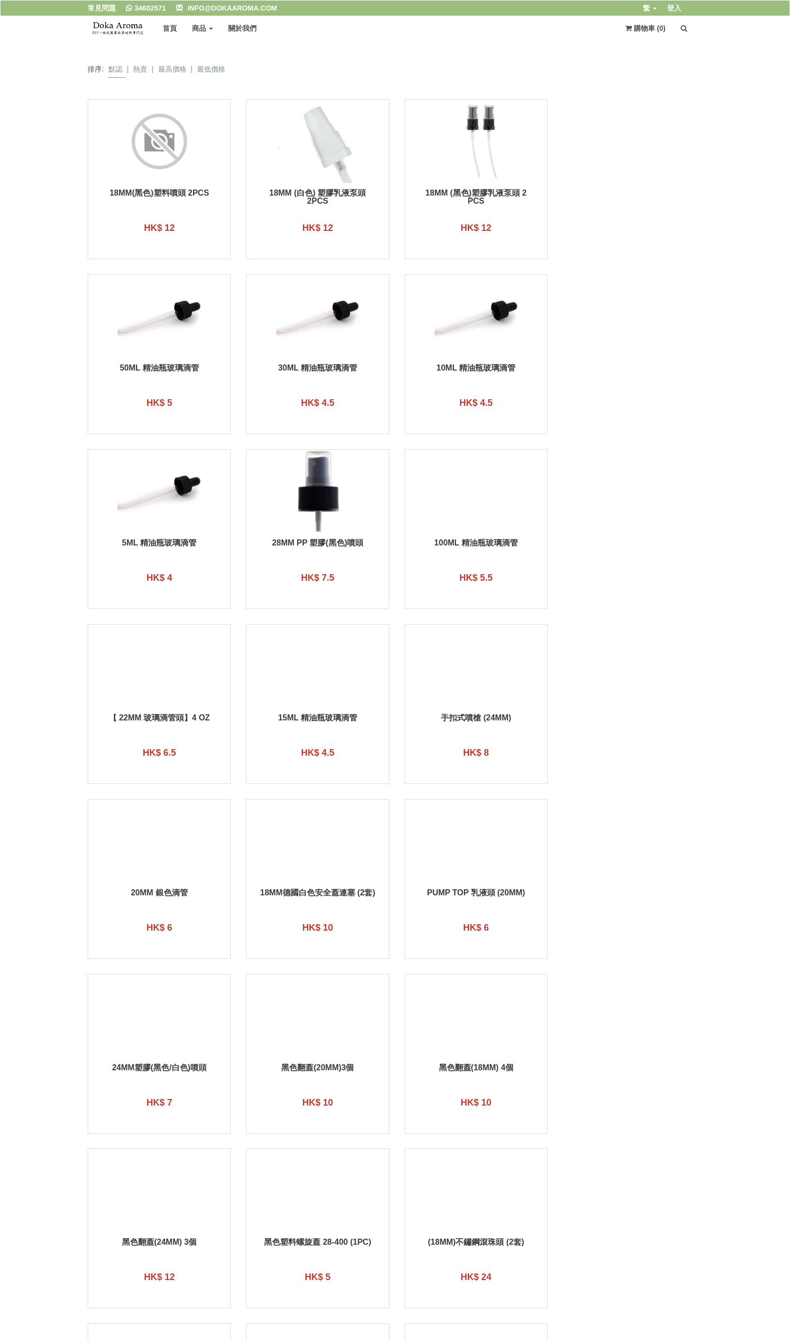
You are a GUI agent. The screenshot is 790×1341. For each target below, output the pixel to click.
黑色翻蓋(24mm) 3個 (473, 893)
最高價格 (172, 69)
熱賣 (140, 69)
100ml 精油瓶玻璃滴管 (159, 543)
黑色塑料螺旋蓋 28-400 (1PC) (631, 893)
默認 (115, 69)
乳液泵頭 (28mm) (473, 1068)
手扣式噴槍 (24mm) (631, 543)
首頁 (170, 28)
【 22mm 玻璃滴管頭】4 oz (316, 543)
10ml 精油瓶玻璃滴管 (316, 368)
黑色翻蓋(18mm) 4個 (316, 893)
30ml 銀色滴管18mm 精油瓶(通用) (631, 1072)
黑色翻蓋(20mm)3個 (158, 893)
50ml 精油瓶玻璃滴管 (631, 193)
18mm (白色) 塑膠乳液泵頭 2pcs (316, 197)
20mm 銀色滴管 (158, 718)
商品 (202, 28)
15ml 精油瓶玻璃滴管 (473, 543)
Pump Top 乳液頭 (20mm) (474, 718)
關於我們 (242, 28)
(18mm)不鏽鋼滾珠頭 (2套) (159, 1068)
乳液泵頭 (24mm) (316, 1068)
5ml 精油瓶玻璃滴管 (473, 368)
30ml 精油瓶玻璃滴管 (159, 368)
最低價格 (211, 69)
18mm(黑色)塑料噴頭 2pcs (159, 193)
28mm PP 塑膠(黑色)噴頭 (631, 368)
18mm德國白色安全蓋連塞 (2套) (316, 718)
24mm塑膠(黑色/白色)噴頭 (631, 718)
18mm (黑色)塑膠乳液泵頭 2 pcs (473, 197)
